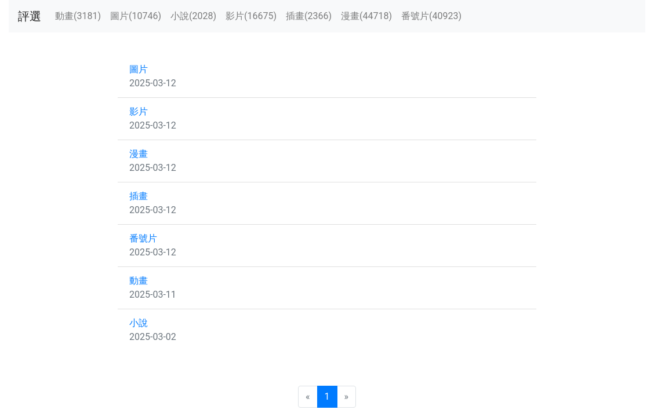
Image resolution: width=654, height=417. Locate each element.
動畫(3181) (78, 15)
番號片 (143, 238)
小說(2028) (193, 15)
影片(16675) (251, 15)
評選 (29, 16)
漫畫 (138, 153)
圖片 (138, 69)
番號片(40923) (431, 15)
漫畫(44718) (366, 15)
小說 (138, 322)
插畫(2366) (309, 15)
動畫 (138, 280)
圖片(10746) (135, 15)
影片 (138, 111)
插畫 (138, 196)
